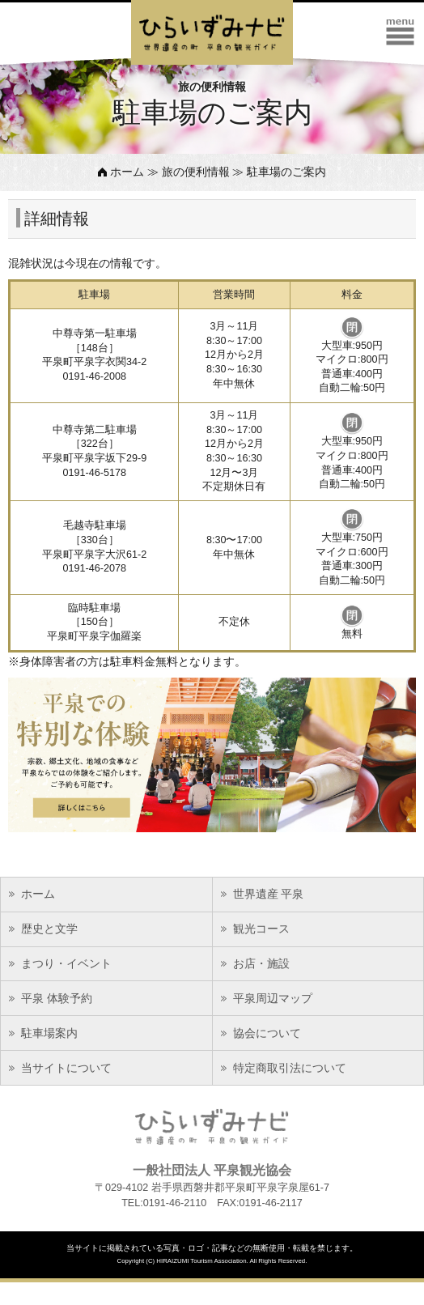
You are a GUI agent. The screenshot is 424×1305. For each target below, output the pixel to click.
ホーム (127, 171)
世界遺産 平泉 (268, 893)
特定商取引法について (289, 1067)
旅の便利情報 (196, 171)
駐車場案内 (49, 1033)
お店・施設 (261, 963)
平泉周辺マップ (272, 998)
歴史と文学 (49, 928)
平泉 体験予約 (56, 998)
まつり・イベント (66, 963)
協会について (267, 1033)
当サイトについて (66, 1067)
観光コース (261, 928)
